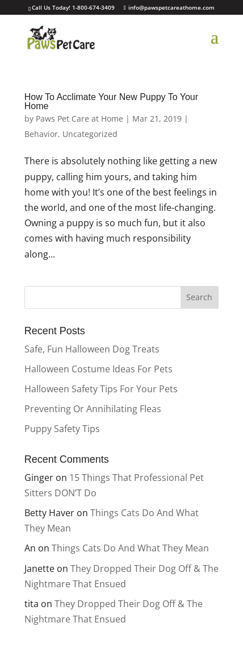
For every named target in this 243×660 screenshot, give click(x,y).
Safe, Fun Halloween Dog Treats (92, 349)
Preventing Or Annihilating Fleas (92, 408)
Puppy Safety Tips (62, 428)
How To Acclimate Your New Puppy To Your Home (111, 101)
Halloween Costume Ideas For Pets (98, 369)
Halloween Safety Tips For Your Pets (101, 389)
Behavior (41, 133)
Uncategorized (90, 133)
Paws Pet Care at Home (79, 118)
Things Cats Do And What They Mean (130, 548)
